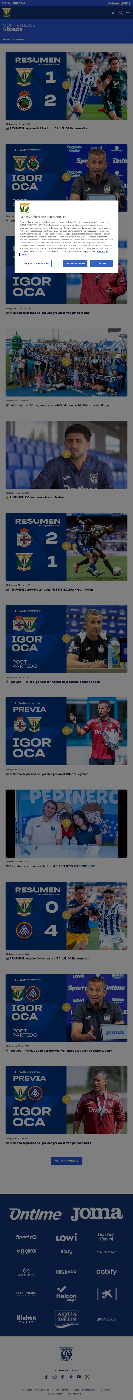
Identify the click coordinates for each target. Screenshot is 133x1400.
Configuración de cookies (36, 263)
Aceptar (101, 263)
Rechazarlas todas (75, 263)
